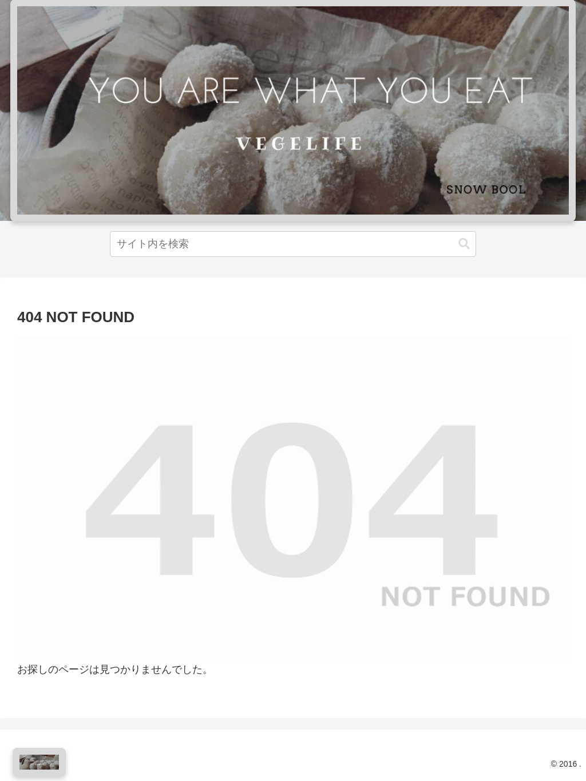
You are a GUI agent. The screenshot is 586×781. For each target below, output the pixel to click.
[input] (293, 244)
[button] (464, 244)
